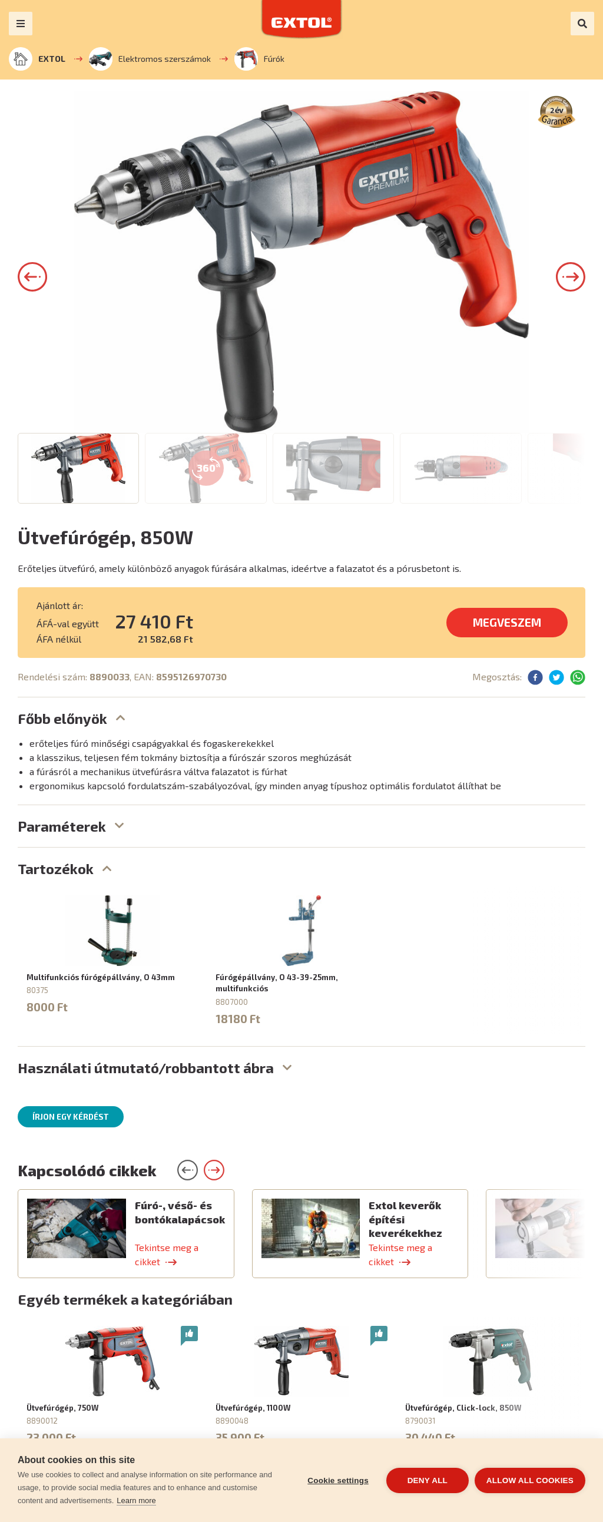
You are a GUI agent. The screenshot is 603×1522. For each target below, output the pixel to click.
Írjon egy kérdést (70, 1116)
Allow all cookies (530, 1480)
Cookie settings (338, 1480)
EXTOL (37, 59)
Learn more (136, 1500)
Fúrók (259, 59)
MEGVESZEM (507, 622)
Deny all (427, 1480)
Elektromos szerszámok (150, 59)
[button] (32, 277)
